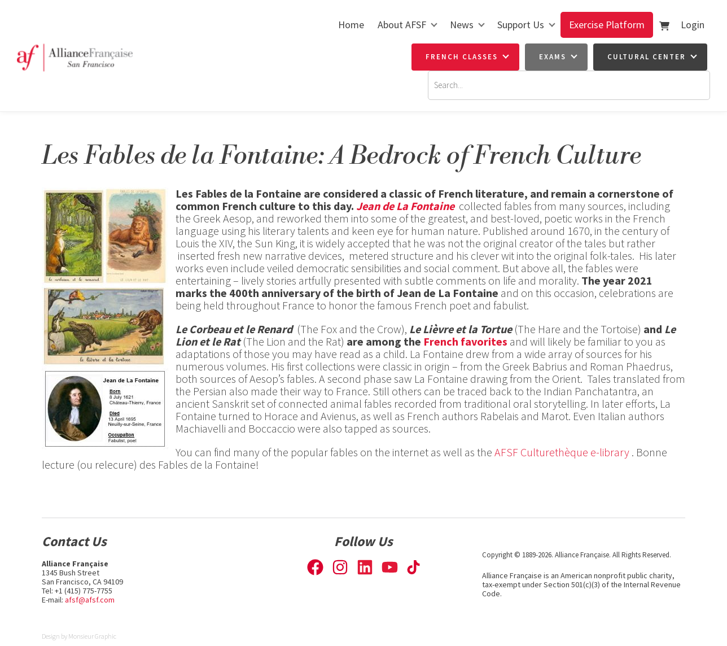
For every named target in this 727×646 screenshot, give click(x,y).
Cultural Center (646, 57)
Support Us (520, 24)
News (462, 24)
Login (692, 24)
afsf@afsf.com (90, 600)
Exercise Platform (607, 24)
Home (351, 24)
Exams (552, 57)
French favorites (465, 341)
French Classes (462, 57)
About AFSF (402, 24)
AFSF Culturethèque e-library (561, 452)
